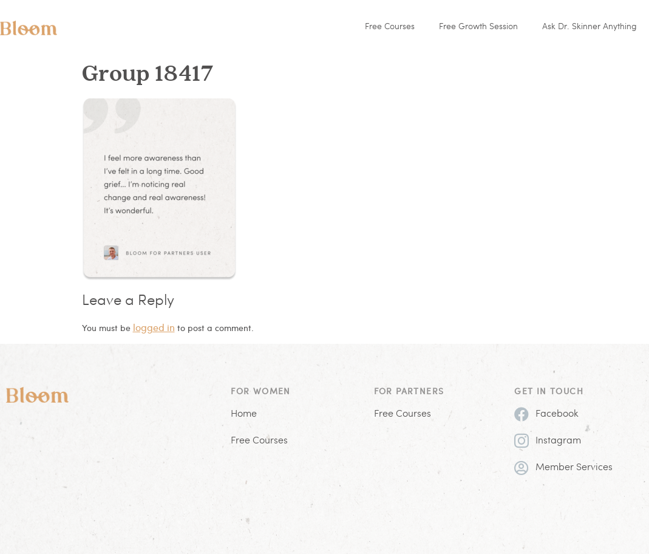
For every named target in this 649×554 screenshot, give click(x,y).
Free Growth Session (478, 27)
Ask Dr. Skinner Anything (589, 27)
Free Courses (390, 27)
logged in (154, 327)
